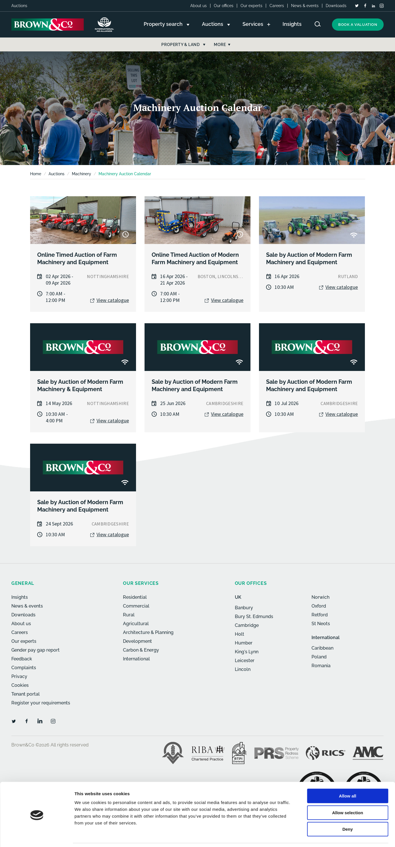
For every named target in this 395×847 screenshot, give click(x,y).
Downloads (336, 5)
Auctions (56, 174)
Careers (276, 5)
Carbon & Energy (141, 650)
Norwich (320, 597)
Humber (243, 643)
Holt (239, 634)
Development (137, 641)
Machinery (81, 174)
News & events (305, 5)
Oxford (319, 606)
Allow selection (347, 794)
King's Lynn (246, 651)
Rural (129, 614)
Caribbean (322, 648)
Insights (19, 597)
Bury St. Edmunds (254, 616)
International (136, 659)
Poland (319, 657)
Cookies (20, 685)
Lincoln (242, 669)
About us (198, 5)
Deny (347, 810)
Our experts (251, 5)
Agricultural (136, 623)
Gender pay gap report (35, 650)
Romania (321, 665)
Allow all (347, 777)
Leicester (244, 660)
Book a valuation (357, 24)
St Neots (321, 623)
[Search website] (318, 24)
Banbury (244, 607)
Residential (135, 597)
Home (35, 174)
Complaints (23, 667)
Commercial (136, 606)
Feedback (21, 659)
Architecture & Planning (148, 632)
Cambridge (247, 625)
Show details (298, 835)
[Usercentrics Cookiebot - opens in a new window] (37, 836)
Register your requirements (40, 703)
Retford (320, 614)
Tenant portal (25, 694)
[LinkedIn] (373, 6)
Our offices (223, 5)
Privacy (19, 676)
